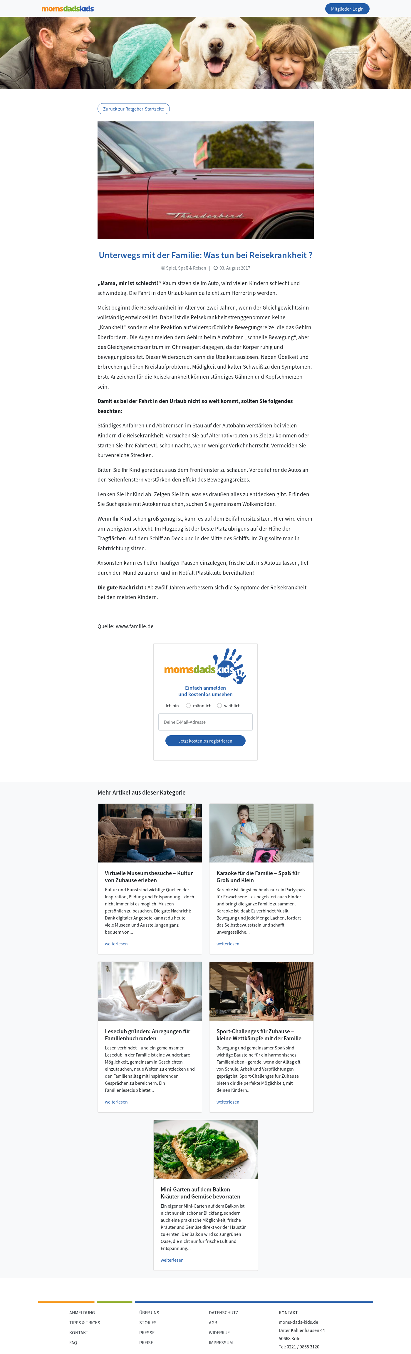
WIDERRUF (219, 1332)
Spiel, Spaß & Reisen (183, 268)
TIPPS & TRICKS (84, 1322)
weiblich (232, 705)
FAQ (73, 1342)
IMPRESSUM (221, 1342)
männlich (202, 705)
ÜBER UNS (149, 1312)
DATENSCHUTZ (223, 1312)
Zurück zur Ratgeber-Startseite (133, 109)
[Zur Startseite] (68, 7)
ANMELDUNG (82, 1312)
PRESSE (147, 1332)
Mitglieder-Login (347, 9)
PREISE (146, 1342)
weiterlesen (116, 944)
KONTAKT (78, 1332)
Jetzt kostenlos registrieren (205, 741)
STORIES (148, 1322)
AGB (213, 1322)
